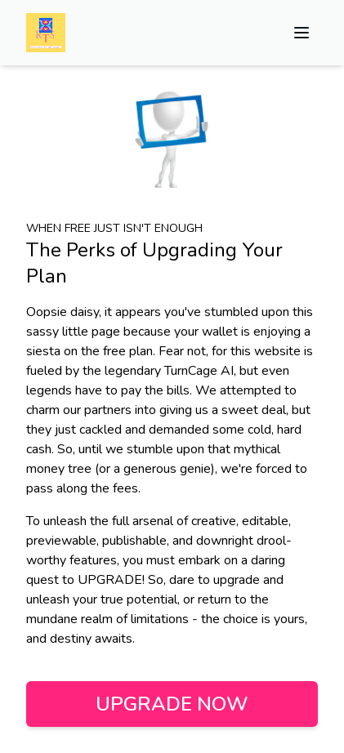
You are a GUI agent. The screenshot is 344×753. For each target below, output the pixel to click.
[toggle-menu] (301, 32)
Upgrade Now (172, 704)
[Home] (45, 32)
